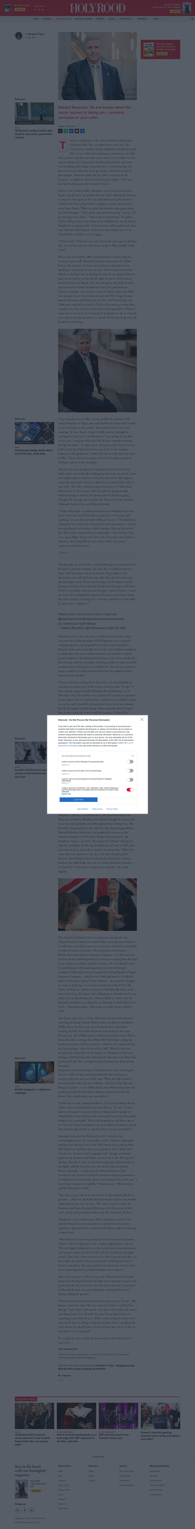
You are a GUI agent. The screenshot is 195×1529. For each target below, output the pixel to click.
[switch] (130, 761)
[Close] (142, 720)
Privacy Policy (112, 809)
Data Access (97, 809)
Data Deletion (82, 809)
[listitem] (97, 755)
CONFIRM (78, 800)
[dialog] (97, 764)
